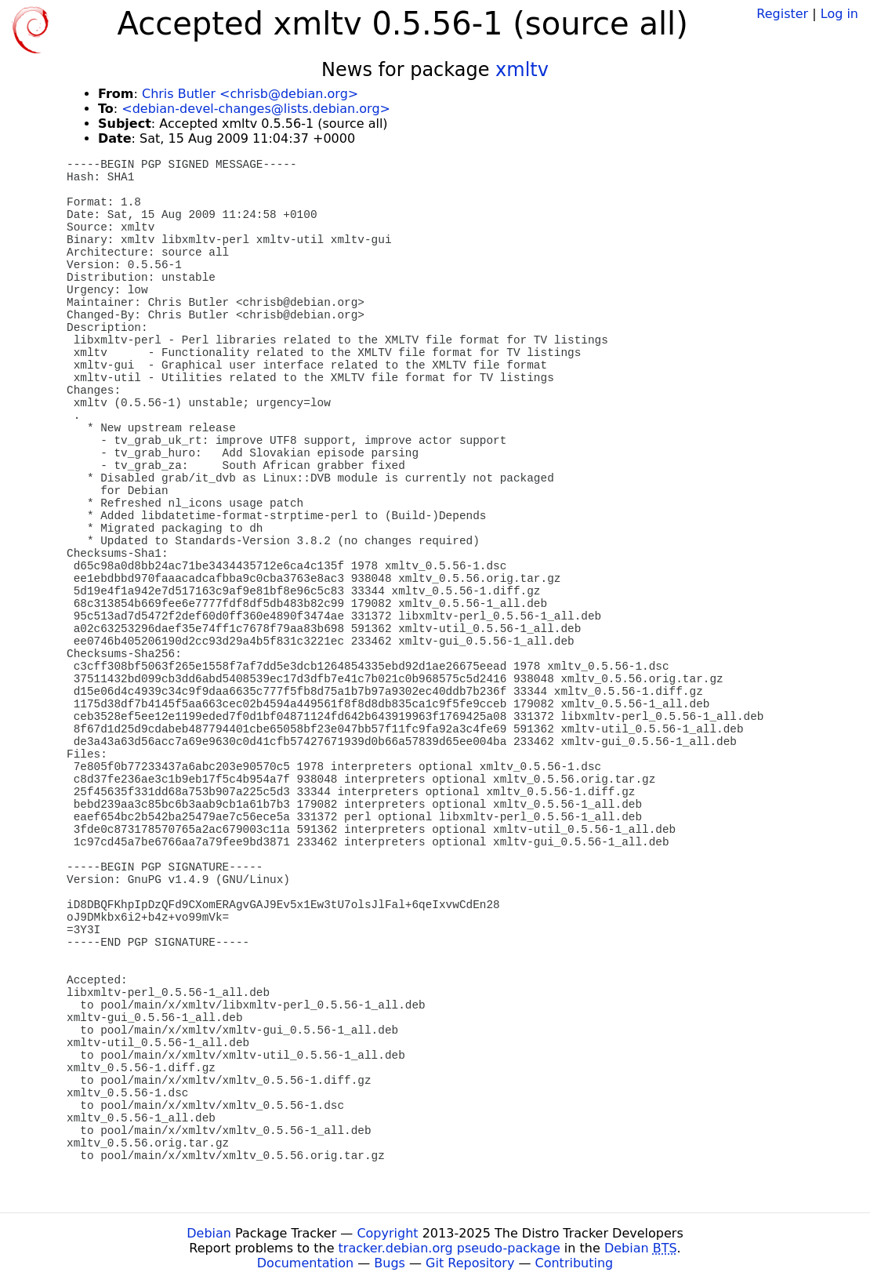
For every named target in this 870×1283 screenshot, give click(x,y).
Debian (209, 1233)
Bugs (389, 1263)
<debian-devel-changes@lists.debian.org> (255, 108)
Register (782, 13)
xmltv (522, 70)
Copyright (387, 1233)
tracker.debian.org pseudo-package (449, 1248)
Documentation (305, 1263)
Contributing (574, 1263)
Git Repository (470, 1263)
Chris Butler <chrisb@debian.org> (250, 93)
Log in (839, 13)
